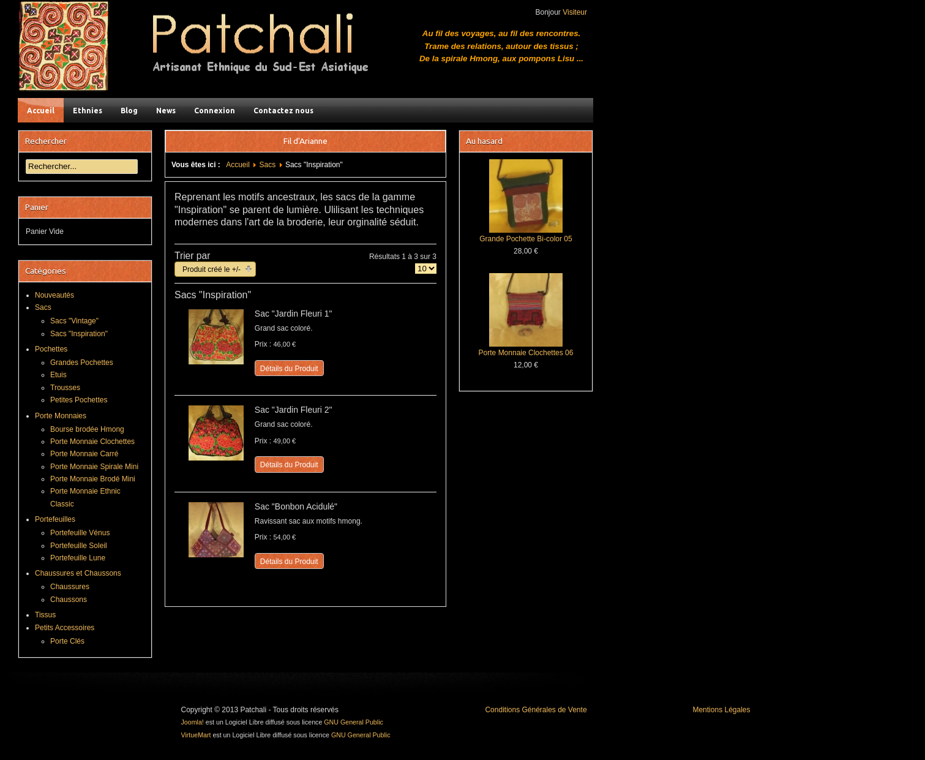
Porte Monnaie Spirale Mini (94, 466)
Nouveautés (54, 295)
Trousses (65, 387)
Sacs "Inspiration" (79, 333)
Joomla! (192, 722)
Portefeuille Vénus (80, 533)
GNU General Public (353, 722)
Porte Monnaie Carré (84, 454)
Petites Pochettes (78, 400)
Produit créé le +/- (211, 269)
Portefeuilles (55, 519)
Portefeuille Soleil (78, 545)
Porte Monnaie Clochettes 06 (526, 352)
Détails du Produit (289, 368)
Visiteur (575, 12)
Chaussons (68, 599)
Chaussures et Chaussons (78, 573)
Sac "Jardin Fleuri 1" (293, 313)
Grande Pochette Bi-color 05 (525, 239)
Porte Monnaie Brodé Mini (92, 479)
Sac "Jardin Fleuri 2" (293, 410)
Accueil (238, 164)
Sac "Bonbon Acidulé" (296, 506)
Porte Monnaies (60, 416)
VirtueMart (196, 735)
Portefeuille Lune (77, 558)
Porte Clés (67, 641)
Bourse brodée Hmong (87, 429)
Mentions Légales (721, 709)
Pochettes (51, 349)
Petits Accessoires (64, 627)
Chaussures (69, 586)
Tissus (45, 615)
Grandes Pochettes (81, 362)
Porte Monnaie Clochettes (92, 441)
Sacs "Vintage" (74, 321)
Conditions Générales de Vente (535, 709)
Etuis (58, 375)
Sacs (268, 164)
